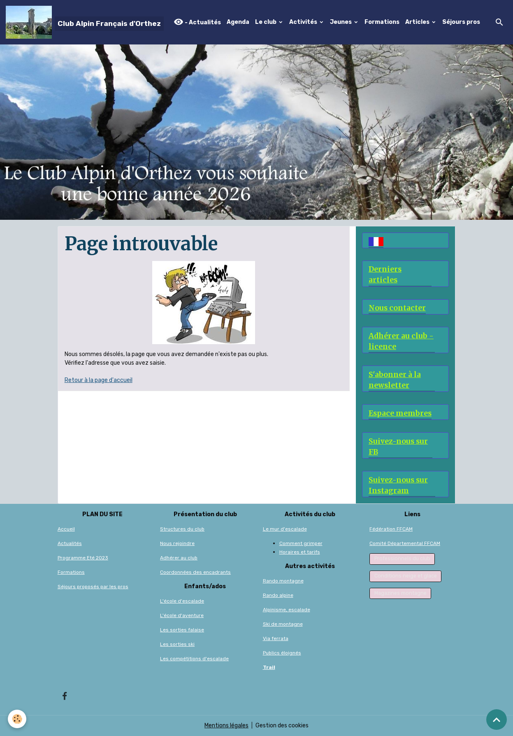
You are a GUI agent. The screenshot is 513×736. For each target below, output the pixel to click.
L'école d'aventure (182, 615)
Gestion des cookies (282, 725)
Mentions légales (226, 725)
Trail (269, 667)
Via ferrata (275, 638)
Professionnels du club (402, 558)
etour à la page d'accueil (100, 380)
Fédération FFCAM (391, 529)
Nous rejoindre (177, 543)
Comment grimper (301, 543)
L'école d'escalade (182, 601)
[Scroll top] (496, 719)
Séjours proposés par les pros (93, 586)
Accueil (66, 529)
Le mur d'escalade (285, 529)
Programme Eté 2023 (83, 558)
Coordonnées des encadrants (195, 572)
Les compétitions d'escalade (194, 658)
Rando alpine (278, 595)
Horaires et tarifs (299, 552)
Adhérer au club (178, 558)
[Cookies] (17, 719)
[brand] (85, 22)
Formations (381, 22)
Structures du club (182, 529)
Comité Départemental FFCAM (404, 543)
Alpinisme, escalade (286, 610)
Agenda (238, 22)
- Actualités (197, 22)
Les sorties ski (177, 644)
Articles (418, 22)
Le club (266, 22)
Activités (303, 22)
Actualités (70, 543)
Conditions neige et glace (405, 576)
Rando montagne (283, 581)
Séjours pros (461, 22)
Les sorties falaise (182, 630)
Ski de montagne (283, 624)
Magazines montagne (400, 593)
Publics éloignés (282, 653)
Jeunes (341, 22)
